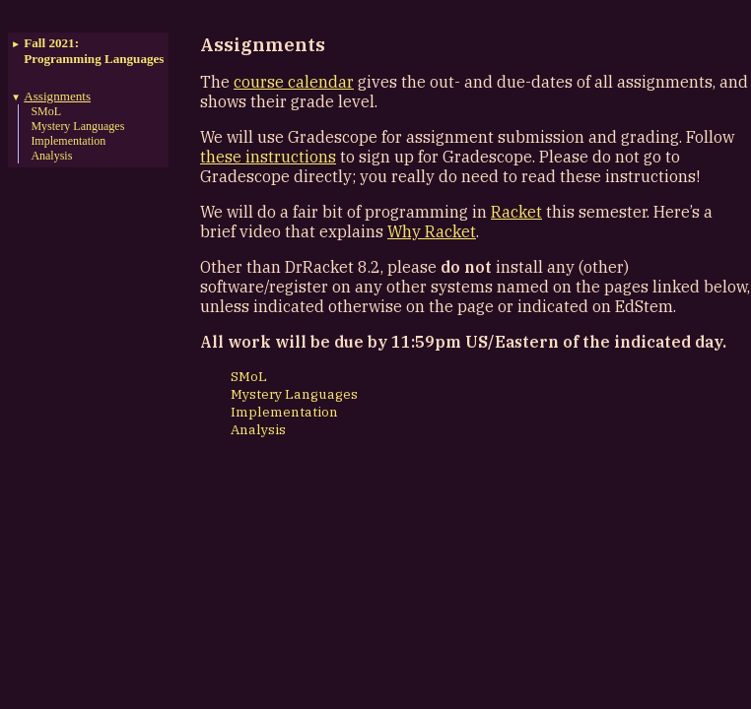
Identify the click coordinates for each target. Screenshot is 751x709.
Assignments (57, 96)
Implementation (68, 141)
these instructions (268, 156)
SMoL (46, 111)
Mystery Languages (77, 126)
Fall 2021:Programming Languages (94, 50)
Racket (516, 212)
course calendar (294, 82)
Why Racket (431, 231)
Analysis (51, 155)
